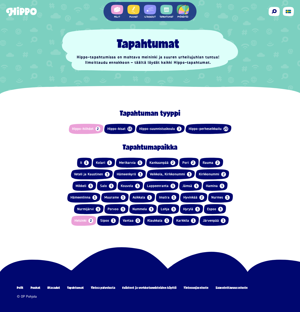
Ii (84, 162)
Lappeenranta (161, 186)
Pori (189, 162)
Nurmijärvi (88, 209)
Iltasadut (53, 287)
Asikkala (142, 197)
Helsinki (83, 220)
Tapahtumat (75, 287)
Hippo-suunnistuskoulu (160, 128)
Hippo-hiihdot (86, 128)
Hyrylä (191, 209)
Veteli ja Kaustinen (92, 174)
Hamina (215, 186)
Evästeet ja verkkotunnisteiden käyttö (149, 287)
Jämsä (190, 186)
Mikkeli (84, 186)
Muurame (115, 197)
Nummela (143, 209)
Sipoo (108, 220)
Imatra (167, 197)
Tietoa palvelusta (103, 287)
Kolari (104, 162)
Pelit (20, 287)
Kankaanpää (162, 162)
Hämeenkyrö (130, 174)
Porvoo (116, 209)
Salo (107, 186)
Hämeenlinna (83, 197)
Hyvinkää (193, 197)
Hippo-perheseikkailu (208, 128)
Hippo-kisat (119, 128)
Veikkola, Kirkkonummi (171, 174)
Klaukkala (158, 220)
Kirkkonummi (212, 174)
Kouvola (130, 186)
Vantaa (131, 220)
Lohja (168, 209)
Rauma (211, 162)
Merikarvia (130, 162)
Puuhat (36, 287)
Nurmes (220, 197)
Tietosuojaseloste (196, 287)
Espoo (215, 209)
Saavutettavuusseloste (232, 287)
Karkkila (186, 220)
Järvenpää (214, 220)
